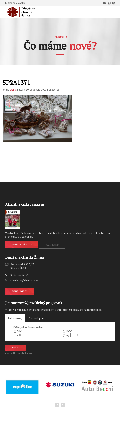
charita (13, 89)
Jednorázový (15, 318)
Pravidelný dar (36, 318)
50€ (19, 331)
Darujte (15, 348)
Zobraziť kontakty (19, 291)
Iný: (68, 335)
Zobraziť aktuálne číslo (21, 244)
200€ (20, 335)
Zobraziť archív (52, 245)
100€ (69, 331)
